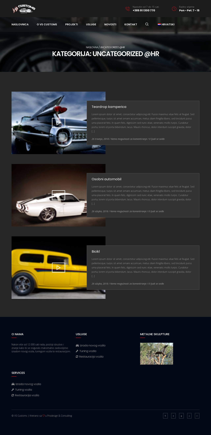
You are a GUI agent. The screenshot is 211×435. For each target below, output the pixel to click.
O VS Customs (47, 24)
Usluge (91, 24)
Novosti (110, 24)
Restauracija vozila (89, 357)
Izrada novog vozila (90, 345)
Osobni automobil (106, 179)
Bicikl (96, 251)
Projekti (71, 24)
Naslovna (92, 47)
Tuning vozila (86, 351)
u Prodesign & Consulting (58, 415)
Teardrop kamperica (109, 106)
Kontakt (130, 24)
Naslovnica (20, 24)
